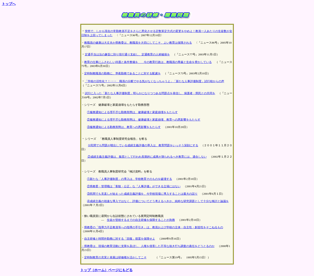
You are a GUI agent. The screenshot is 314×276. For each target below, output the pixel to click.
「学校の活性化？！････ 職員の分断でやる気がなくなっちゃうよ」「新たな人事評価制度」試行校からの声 (154, 81)
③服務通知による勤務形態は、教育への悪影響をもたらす (124, 127)
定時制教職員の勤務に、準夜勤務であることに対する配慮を (122, 73)
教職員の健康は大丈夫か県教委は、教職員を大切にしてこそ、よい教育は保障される (138, 42)
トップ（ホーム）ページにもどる (106, 270)
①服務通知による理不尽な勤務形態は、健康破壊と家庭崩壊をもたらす (132, 112)
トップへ (9, 4)
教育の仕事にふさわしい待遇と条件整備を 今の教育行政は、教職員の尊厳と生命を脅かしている (148, 62)
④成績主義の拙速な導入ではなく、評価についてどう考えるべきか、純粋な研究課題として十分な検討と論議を (158, 201)
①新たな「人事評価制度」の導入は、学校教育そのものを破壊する (129, 179)
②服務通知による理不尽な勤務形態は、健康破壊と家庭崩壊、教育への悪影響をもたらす (143, 119)
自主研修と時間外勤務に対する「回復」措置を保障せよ (119, 238)
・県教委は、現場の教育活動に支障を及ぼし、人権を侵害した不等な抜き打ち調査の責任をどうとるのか (148, 246)
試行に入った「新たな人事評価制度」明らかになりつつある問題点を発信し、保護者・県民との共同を (150, 93)
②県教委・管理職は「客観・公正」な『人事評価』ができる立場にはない (134, 186)
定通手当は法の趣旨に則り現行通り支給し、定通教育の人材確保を (127, 54)
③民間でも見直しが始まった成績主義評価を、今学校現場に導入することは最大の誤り (142, 193)
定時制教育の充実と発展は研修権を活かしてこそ (115, 257)
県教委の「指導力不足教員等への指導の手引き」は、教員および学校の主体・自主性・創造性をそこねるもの (153, 227)
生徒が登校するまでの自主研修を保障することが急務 (141, 219)
